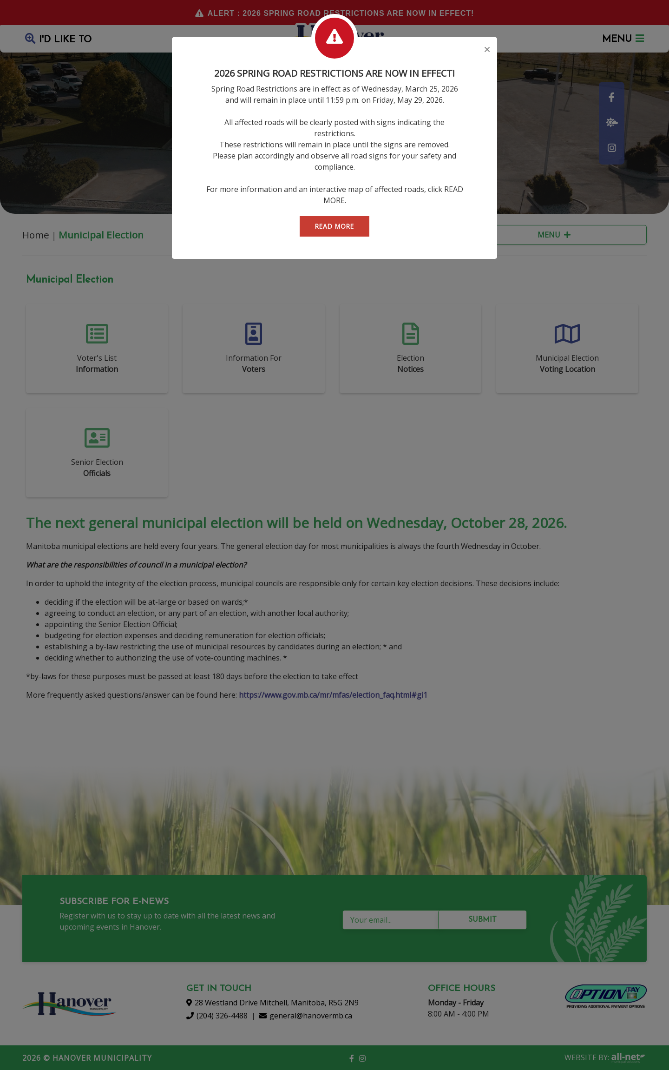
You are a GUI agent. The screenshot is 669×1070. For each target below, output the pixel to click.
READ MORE (334, 226)
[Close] (487, 50)
